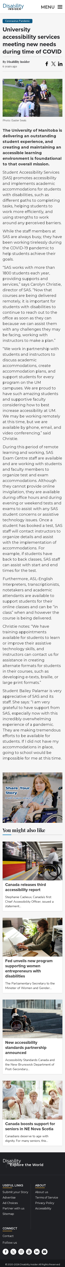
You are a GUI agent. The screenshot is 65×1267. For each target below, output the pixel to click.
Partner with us (13, 1208)
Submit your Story (15, 1192)
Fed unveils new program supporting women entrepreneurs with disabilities (29, 968)
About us (41, 1192)
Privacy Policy (44, 1203)
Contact (8, 1236)
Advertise (9, 1197)
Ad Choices (10, 1203)
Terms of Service (46, 1197)
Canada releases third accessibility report (25, 887)
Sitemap (8, 1214)
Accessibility (43, 1208)
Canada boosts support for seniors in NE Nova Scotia (30, 1126)
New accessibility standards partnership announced (25, 1047)
